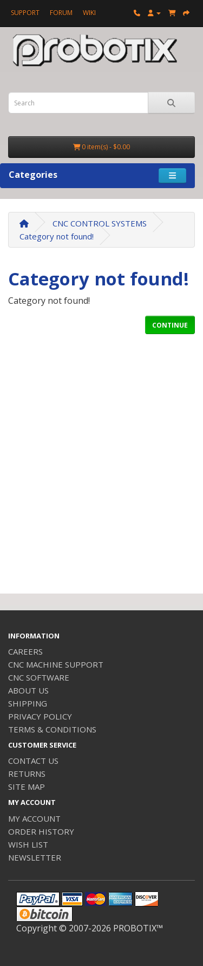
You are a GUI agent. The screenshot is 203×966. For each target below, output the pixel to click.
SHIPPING (27, 703)
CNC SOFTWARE (38, 677)
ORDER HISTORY (41, 831)
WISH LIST (28, 844)
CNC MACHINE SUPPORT (55, 664)
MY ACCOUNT (34, 818)
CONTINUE (170, 325)
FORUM (61, 12)
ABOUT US (28, 690)
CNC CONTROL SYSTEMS (100, 223)
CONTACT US (33, 760)
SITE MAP (26, 786)
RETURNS (26, 773)
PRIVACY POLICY (40, 716)
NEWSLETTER (34, 857)
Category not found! (56, 236)
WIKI (89, 12)
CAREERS (25, 651)
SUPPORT (25, 12)
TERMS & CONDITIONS (52, 729)
